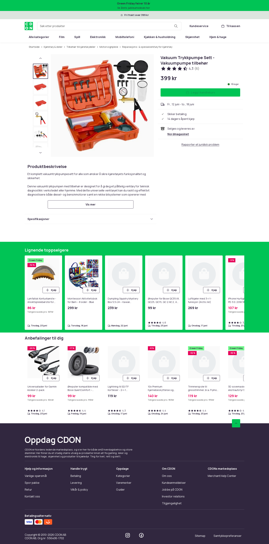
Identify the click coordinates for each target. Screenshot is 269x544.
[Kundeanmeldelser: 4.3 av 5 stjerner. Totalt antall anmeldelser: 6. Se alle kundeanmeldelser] (180, 68)
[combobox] (109, 26)
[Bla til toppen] (236, 423)
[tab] (40, 71)
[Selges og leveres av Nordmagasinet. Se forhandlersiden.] (178, 134)
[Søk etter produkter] (176, 26)
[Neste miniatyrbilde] (40, 153)
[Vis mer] (90, 204)
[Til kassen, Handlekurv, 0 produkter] (230, 26)
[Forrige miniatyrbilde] (40, 58)
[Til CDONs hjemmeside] (29, 26)
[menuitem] (39, 37)
